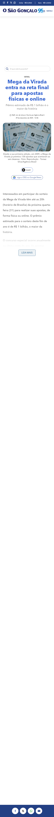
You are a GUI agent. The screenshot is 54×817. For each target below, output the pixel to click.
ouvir (26, 170)
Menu (48, 11)
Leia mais (27, 252)
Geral (27, 77)
